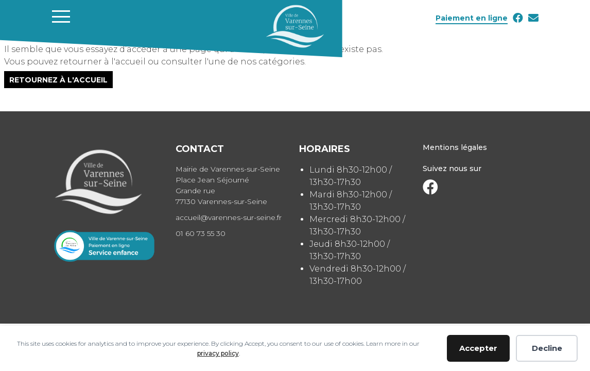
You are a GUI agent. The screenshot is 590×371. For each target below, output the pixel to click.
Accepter (478, 348)
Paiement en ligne (472, 18)
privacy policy (218, 353)
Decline (547, 348)
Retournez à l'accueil (58, 79)
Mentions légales (455, 147)
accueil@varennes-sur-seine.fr (229, 217)
